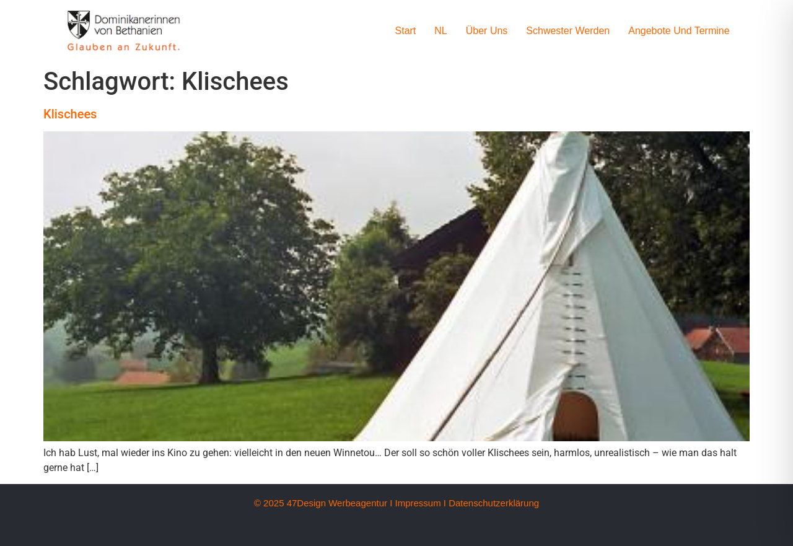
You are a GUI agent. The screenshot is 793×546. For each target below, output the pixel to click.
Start (405, 30)
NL (440, 30)
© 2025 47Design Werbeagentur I (323, 503)
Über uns (487, 30)
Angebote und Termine (678, 30)
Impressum (417, 503)
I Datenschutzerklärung (491, 503)
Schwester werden (568, 30)
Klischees (70, 114)
